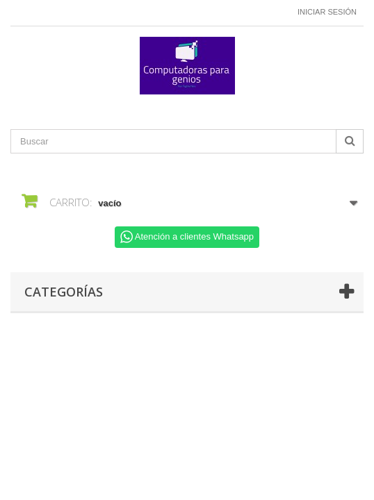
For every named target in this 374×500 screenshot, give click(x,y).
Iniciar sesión (327, 12)
